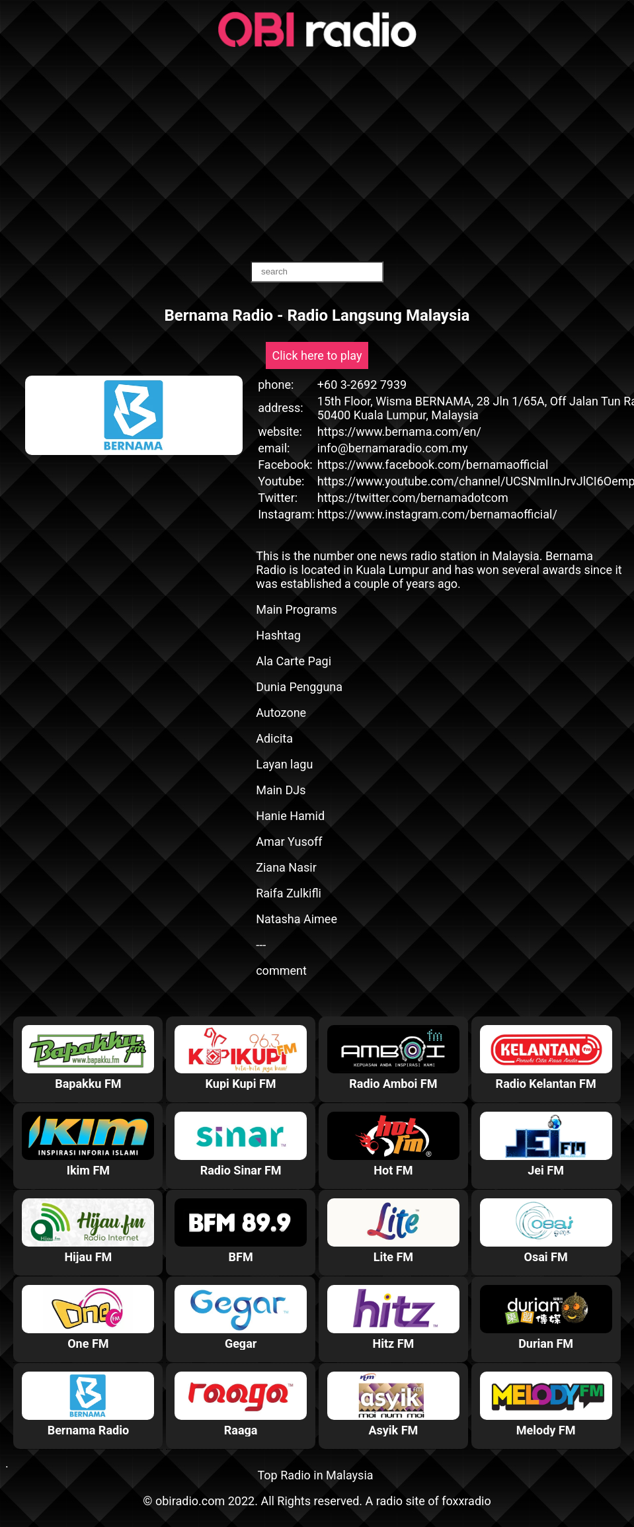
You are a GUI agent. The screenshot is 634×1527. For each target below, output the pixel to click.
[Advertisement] (317, 155)
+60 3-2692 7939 (362, 385)
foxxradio (466, 1501)
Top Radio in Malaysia (315, 1475)
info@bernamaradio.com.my (392, 448)
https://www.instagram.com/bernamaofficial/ (437, 514)
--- (261, 945)
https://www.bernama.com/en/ (399, 431)
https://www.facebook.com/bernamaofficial (433, 465)
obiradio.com (190, 1501)
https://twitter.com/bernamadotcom (412, 498)
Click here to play (317, 355)
